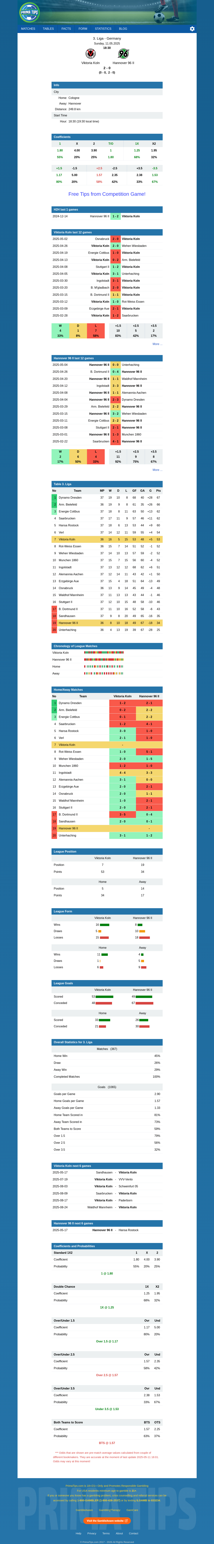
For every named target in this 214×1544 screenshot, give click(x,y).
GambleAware (84, 1510)
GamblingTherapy (109, 1510)
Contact (133, 1533)
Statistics (103, 28)
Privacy (91, 1533)
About (119, 1533)
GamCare (132, 1510)
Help (78, 1533)
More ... (157, 344)
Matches (28, 28)
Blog (123, 28)
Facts (66, 28)
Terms (106, 1533)
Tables (48, 28)
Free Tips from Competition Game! (106, 194)
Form (83, 28)
